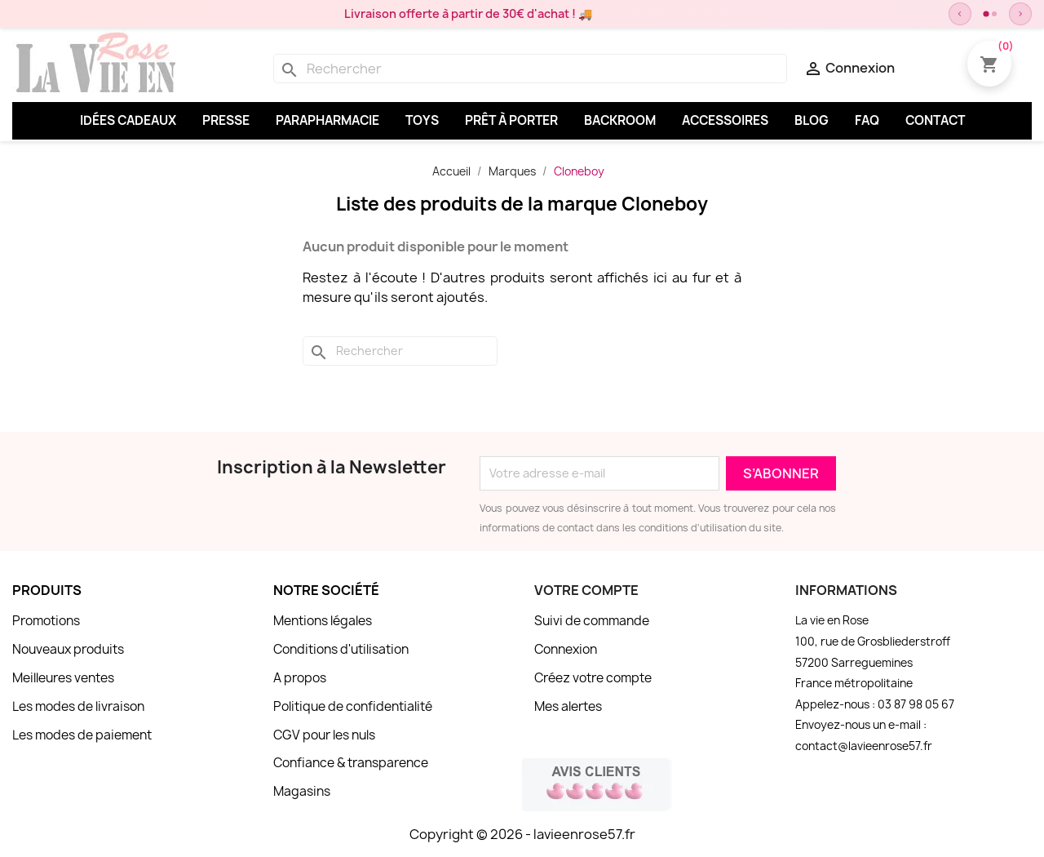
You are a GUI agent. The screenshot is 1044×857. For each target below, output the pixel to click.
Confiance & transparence (350, 762)
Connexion (565, 649)
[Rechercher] (530, 68)
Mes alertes (568, 706)
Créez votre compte (593, 677)
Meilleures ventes (63, 677)
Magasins (301, 791)
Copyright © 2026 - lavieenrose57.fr (522, 834)
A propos (299, 677)
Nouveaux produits (68, 649)
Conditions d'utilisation (341, 649)
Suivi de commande (591, 620)
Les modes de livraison (78, 706)
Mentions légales (322, 620)
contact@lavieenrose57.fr (863, 746)
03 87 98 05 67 (916, 704)
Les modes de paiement (82, 735)
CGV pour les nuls (324, 735)
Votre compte (586, 590)
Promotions (46, 620)
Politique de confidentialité (352, 706)
